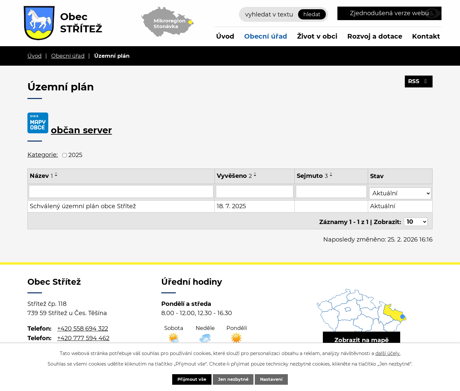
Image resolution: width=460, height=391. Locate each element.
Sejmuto (312, 175)
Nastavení (277, 379)
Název (41, 175)
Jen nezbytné (233, 379)
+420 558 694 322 (82, 325)
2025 (75, 155)
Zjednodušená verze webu (389, 13)
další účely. (388, 352)
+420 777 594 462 (83, 334)
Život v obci (317, 36)
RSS (418, 83)
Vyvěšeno (234, 175)
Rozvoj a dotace (374, 36)
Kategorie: (42, 154)
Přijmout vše (186, 379)
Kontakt (426, 36)
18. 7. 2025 (231, 204)
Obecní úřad (265, 36)
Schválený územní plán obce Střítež (83, 204)
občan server (81, 130)
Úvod (225, 36)
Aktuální (383, 204)
